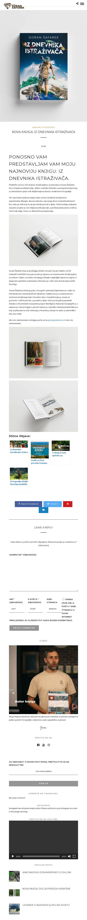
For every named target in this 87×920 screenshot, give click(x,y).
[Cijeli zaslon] (74, 856)
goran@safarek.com (57, 320)
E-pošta (34, 601)
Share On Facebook (28, 504)
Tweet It (52, 504)
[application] (43, 840)
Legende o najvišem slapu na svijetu (46, 905)
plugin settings (21, 811)
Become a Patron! (17, 798)
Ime (16, 601)
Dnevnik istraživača (43, 127)
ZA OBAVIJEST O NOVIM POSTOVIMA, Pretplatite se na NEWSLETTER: (43, 768)
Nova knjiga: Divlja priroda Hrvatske (46, 888)
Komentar (22, 555)
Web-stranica (52, 601)
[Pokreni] (12, 856)
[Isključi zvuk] (69, 856)
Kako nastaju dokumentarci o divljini (46, 872)
